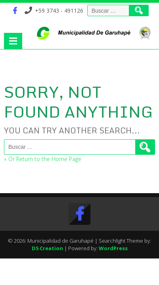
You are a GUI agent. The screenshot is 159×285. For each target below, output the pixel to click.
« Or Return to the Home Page (42, 159)
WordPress (113, 248)
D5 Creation (47, 248)
